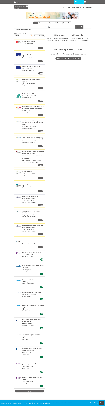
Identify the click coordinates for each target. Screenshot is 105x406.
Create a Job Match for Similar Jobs (68, 58)
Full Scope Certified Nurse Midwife (31, 240)
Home (62, 7)
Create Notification (39, 35)
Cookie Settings (94, 403)
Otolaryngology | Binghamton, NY (31, 66)
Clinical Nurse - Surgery (28, 41)
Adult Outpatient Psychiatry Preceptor (32, 184)
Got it (101, 403)
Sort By (16, 35)
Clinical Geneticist (27, 171)
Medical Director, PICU (28, 93)
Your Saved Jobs (67, 23)
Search (35, 23)
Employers (87, 2)
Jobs (68, 7)
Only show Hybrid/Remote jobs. (24, 29)
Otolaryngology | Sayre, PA (29, 54)
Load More (29, 391)
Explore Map (48, 23)
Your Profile (76, 7)
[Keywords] (29, 27)
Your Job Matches (57, 23)
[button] (87, 27)
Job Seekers (79, 2)
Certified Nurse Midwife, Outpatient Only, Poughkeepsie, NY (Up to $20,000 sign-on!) (32, 122)
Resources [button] (87, 7)
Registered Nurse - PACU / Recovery (31, 252)
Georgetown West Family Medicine (31, 292)
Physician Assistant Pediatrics (30, 280)
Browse (41, 23)
